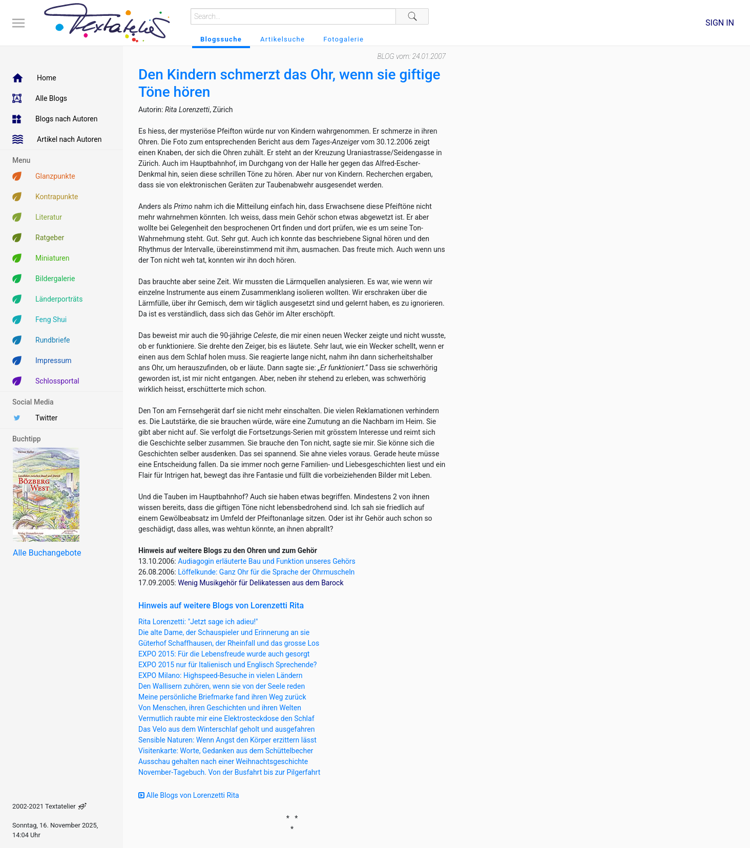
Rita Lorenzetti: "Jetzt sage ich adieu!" (198, 622)
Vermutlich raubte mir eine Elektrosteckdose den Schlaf (226, 718)
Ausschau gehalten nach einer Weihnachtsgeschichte (223, 761)
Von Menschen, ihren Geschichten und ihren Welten (219, 708)
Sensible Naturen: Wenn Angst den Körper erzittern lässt (227, 740)
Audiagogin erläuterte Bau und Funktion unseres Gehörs (267, 561)
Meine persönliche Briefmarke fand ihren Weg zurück (222, 697)
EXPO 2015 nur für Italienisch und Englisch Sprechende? (227, 665)
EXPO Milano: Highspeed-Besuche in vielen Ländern (220, 675)
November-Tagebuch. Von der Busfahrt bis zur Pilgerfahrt (229, 772)
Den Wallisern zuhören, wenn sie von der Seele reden (221, 686)
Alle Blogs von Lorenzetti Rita (188, 795)
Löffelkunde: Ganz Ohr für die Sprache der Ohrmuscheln (266, 572)
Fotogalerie (343, 39)
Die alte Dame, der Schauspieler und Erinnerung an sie (223, 632)
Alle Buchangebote (47, 553)
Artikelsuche (282, 39)
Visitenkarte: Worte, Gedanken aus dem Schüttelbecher (225, 751)
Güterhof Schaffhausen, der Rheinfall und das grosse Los (228, 643)
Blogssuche (221, 39)
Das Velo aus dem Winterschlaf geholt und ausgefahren (226, 729)
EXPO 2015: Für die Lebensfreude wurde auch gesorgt (223, 654)
